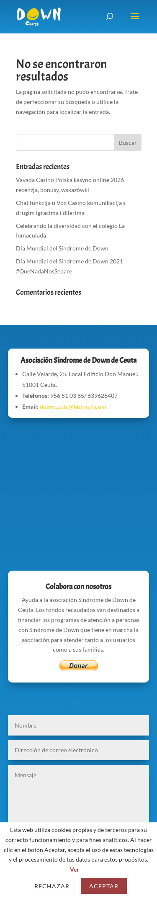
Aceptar (103, 886)
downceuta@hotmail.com (73, 406)
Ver (74, 869)
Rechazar (51, 886)
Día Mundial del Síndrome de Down (62, 248)
